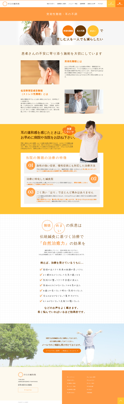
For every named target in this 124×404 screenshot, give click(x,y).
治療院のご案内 (61, 3)
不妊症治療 (90, 386)
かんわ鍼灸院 (11, 3)
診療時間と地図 (71, 389)
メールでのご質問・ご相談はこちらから (62, 351)
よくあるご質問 (91, 377)
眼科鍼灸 (89, 392)
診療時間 (82, 3)
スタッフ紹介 (90, 383)
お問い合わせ (120, 3)
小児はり (89, 389)
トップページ (70, 377)
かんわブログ (111, 3)
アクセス (100, 3)
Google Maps (29, 390)
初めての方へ (51, 3)
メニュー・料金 (73, 3)
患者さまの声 (91, 3)
